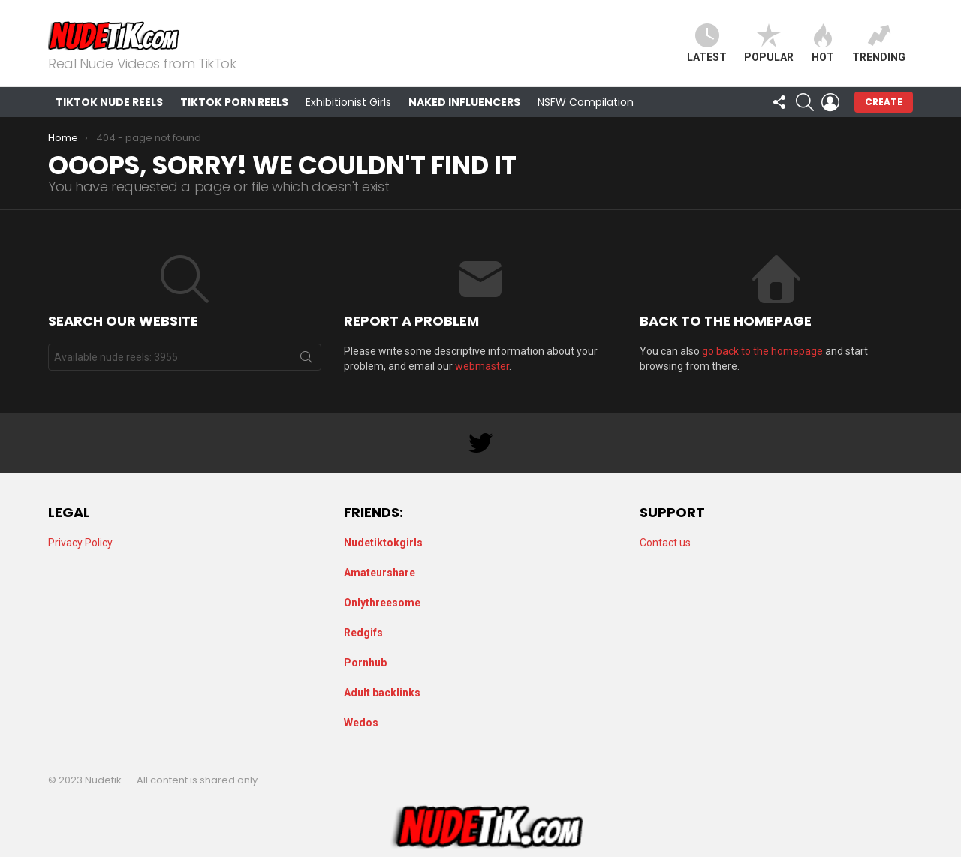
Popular (769, 43)
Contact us (665, 543)
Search (306, 360)
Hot (823, 43)
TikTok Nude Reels (109, 102)
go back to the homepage (762, 351)
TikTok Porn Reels (234, 102)
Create (883, 101)
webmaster (482, 366)
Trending (878, 43)
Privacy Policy (80, 543)
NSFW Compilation (586, 102)
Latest (707, 43)
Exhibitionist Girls (348, 102)
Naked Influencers (464, 102)
